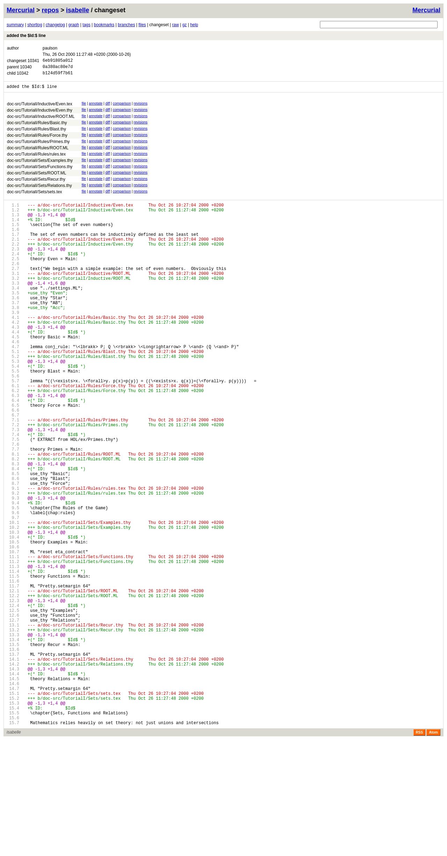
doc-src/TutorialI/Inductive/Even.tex (39, 108)
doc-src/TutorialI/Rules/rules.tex (36, 158)
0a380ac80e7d (58, 69)
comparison (122, 108)
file (84, 108)
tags (86, 24)
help (194, 24)
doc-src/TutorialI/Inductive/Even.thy (39, 114)
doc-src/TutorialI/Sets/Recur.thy (36, 183)
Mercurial (426, 10)
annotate (96, 108)
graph (73, 24)
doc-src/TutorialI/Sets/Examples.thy (40, 164)
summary (15, 24)
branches (126, 24)
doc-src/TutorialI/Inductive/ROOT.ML (41, 120)
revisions (140, 108)
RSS (419, 848)
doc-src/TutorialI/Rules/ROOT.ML (37, 152)
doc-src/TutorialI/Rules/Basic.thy (37, 127)
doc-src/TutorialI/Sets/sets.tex (34, 196)
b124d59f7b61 (58, 76)
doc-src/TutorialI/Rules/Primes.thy (38, 145)
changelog (55, 24)
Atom (433, 848)
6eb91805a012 (58, 61)
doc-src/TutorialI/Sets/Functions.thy (40, 170)
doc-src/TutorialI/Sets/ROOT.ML (36, 177)
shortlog (34, 24)
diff (107, 108)
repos (50, 10)
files (142, 24)
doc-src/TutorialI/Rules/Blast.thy (36, 133)
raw (175, 24)
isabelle (77, 10)
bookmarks (104, 24)
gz (184, 24)
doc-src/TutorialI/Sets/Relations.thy (39, 189)
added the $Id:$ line (26, 35)
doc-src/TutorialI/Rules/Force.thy (37, 139)
